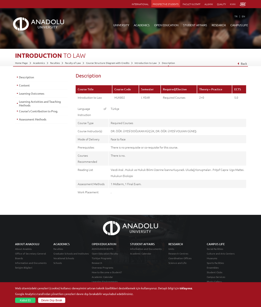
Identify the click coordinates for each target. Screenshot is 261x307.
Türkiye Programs (101, 258)
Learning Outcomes (31, 93)
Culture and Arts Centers (220, 253)
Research (97, 262)
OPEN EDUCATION (166, 25)
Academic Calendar (102, 277)
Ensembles (213, 267)
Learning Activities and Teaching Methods (40, 103)
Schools (57, 262)
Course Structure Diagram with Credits (107, 62)
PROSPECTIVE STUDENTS (166, 4)
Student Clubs (214, 272)
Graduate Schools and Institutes (71, 253)
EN (243, 16)
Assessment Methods (32, 119)
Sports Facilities (215, 262)
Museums (212, 258)
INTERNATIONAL (140, 4)
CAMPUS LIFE (239, 25)
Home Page (21, 62)
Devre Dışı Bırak (51, 300)
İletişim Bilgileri (23, 267)
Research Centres (178, 253)
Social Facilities (215, 248)
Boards (19, 258)
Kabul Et (25, 300)
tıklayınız (186, 288)
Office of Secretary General (30, 253)
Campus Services (216, 277)
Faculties (55, 62)
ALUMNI (209, 4)
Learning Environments (105, 281)
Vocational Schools (63, 258)
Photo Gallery (214, 281)
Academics (39, 62)
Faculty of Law (73, 62)
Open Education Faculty (105, 253)
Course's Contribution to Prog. (38, 111)
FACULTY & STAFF (191, 4)
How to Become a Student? (107, 272)
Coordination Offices (179, 258)
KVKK (233, 4)
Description (168, 62)
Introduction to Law (146, 62)
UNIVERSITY (121, 25)
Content (24, 85)
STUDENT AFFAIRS (195, 25)
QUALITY (221, 4)
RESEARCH (219, 25)
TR (236, 16)
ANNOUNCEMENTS (102, 248)
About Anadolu (23, 248)
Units (171, 248)
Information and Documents (30, 262)
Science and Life (177, 262)
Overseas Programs (102, 267)
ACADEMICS (141, 25)
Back (242, 63)
